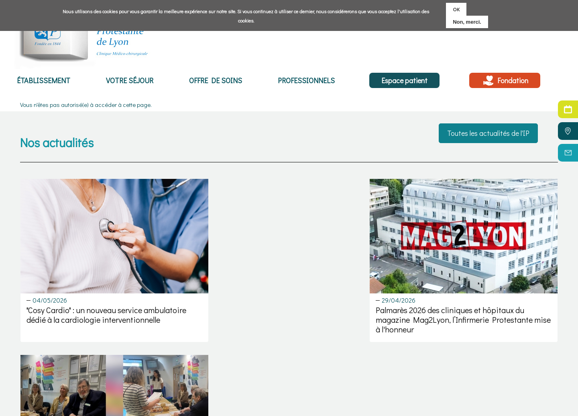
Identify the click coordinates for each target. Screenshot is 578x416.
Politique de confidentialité (515, 398)
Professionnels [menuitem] (303, 81)
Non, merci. (467, 22)
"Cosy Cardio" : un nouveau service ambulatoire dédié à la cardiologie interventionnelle (85, 303)
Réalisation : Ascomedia (512, 408)
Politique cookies (503, 389)
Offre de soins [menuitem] (213, 81)
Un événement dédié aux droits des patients (462, 299)
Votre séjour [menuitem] (128, 81)
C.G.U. (489, 380)
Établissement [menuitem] (42, 81)
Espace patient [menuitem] (402, 81)
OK (456, 9)
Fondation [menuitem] (511, 81)
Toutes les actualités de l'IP (488, 133)
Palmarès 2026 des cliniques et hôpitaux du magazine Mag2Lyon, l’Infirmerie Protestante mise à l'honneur (288, 303)
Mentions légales (504, 371)
